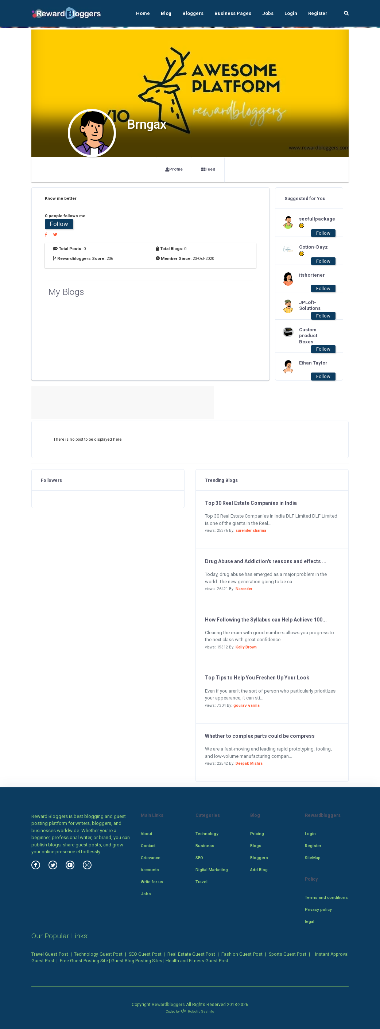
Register (317, 13)
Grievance (150, 857)
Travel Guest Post (49, 954)
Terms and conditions (326, 897)
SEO (199, 857)
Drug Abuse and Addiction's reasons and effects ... (265, 561)
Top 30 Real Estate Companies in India (251, 503)
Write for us (152, 881)
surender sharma (251, 530)
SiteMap (313, 857)
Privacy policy (318, 909)
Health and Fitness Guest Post (197, 960)
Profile (174, 169)
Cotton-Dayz (313, 250)
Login (290, 13)
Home (143, 13)
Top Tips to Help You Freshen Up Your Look (257, 678)
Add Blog (259, 869)
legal (309, 921)
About (146, 833)
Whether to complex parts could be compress (260, 736)
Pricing (257, 833)
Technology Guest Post (98, 954)
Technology (206, 833)
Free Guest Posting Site (84, 960)
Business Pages (232, 13)
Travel (201, 881)
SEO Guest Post (145, 954)
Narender (244, 588)
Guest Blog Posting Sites (136, 960)
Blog (166, 13)
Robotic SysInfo (197, 1011)
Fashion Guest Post (242, 954)
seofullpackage (313, 222)
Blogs (255, 845)
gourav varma (246, 705)
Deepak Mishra (249, 763)
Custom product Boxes (308, 336)
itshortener (312, 275)
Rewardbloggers (168, 1004)
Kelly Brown (246, 647)
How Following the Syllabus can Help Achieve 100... (266, 620)
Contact (148, 845)
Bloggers (192, 13)
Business (204, 845)
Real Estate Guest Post (191, 954)
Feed (208, 169)
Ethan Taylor (313, 363)
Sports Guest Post (288, 954)
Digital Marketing (211, 869)
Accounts (150, 869)
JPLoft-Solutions (310, 305)
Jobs (268, 13)
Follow (59, 223)
